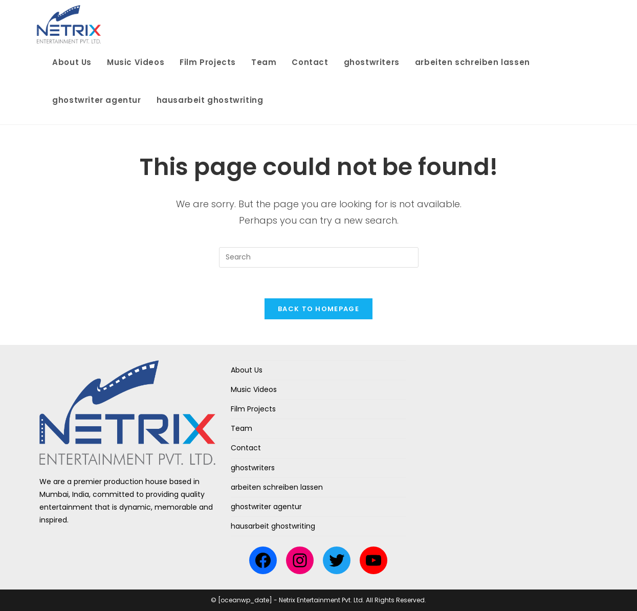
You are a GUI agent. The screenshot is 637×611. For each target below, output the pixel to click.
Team (241, 428)
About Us (246, 370)
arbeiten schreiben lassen (277, 487)
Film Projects (253, 409)
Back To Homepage (318, 309)
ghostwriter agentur (266, 506)
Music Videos (254, 389)
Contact (246, 448)
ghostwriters (253, 468)
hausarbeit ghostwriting (273, 526)
